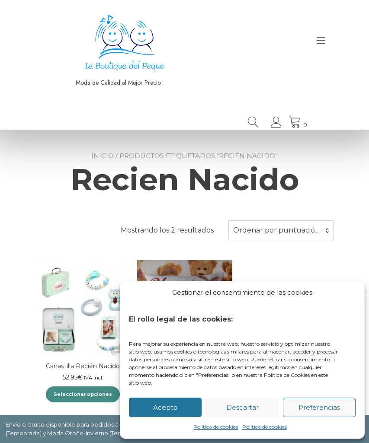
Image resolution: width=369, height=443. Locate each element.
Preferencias (319, 407)
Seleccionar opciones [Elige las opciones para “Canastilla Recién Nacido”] (83, 394)
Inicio (102, 156)
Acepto (165, 407)
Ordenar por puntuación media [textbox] (281, 230)
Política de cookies (215, 427)
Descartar (242, 407)
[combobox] (281, 230)
